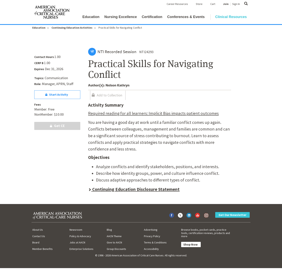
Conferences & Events (186, 17)
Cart (212, 4)
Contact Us (38, 236)
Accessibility (151, 249)
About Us (37, 229)
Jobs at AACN (77, 242)
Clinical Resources (231, 17)
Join (226, 4)
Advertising (150, 229)
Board (35, 242)
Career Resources (177, 4)
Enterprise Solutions (81, 249)
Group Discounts (116, 249)
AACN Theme (114, 236)
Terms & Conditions (155, 242)
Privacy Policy (152, 236)
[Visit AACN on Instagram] (206, 215)
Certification (152, 17)
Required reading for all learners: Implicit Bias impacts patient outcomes (153, 113)
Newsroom (76, 229)
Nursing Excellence (120, 17)
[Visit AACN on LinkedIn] (188, 215)
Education (90, 17)
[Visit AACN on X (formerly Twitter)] (180, 215)
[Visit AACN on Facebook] (171, 215)
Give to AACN (114, 242)
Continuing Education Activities (72, 27)
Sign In (236, 4)
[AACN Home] (51, 12)
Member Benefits (42, 249)
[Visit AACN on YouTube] (197, 215)
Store (199, 4)
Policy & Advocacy (80, 236)
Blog (109, 229)
